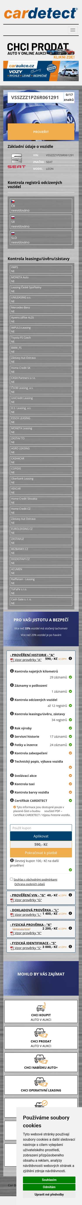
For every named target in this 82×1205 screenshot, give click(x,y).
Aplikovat (41, 836)
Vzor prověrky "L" (25, 914)
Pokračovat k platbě (41, 852)
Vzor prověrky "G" (26, 900)
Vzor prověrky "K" (26, 933)
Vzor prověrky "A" (26, 659)
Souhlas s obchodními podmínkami (35, 879)
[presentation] (41, 113)
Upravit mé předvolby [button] (49, 1194)
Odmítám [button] (49, 1187)
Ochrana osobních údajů (29, 884)
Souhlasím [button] (49, 1180)
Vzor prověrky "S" (25, 948)
